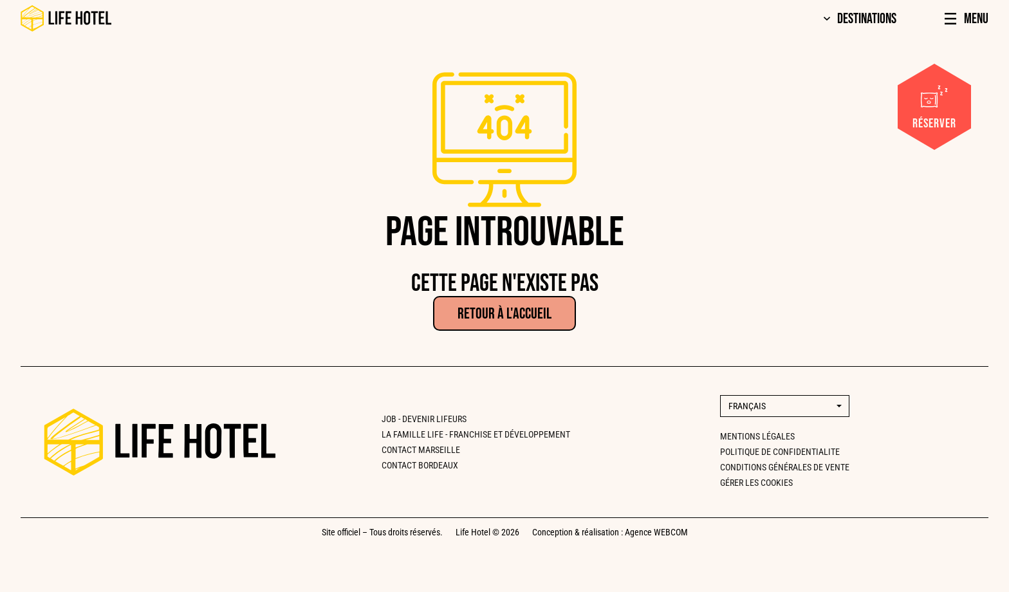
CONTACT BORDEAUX (420, 465)
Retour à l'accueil (504, 313)
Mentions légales (757, 436)
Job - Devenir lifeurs (424, 419)
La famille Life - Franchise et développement (476, 434)
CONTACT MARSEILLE (421, 450)
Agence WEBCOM (656, 532)
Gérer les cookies (756, 482)
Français (747, 406)
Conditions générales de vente (784, 467)
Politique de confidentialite (780, 452)
